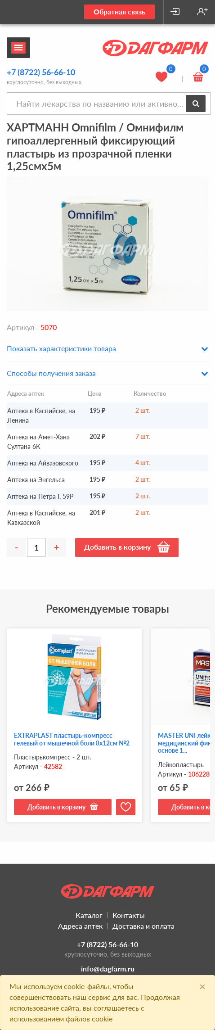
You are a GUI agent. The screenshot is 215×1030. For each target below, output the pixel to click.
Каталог (89, 915)
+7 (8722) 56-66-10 (41, 72)
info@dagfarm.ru (107, 968)
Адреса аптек (80, 926)
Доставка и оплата (143, 926)
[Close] (202, 986)
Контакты (128, 915)
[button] (107, 352)
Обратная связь (119, 11)
